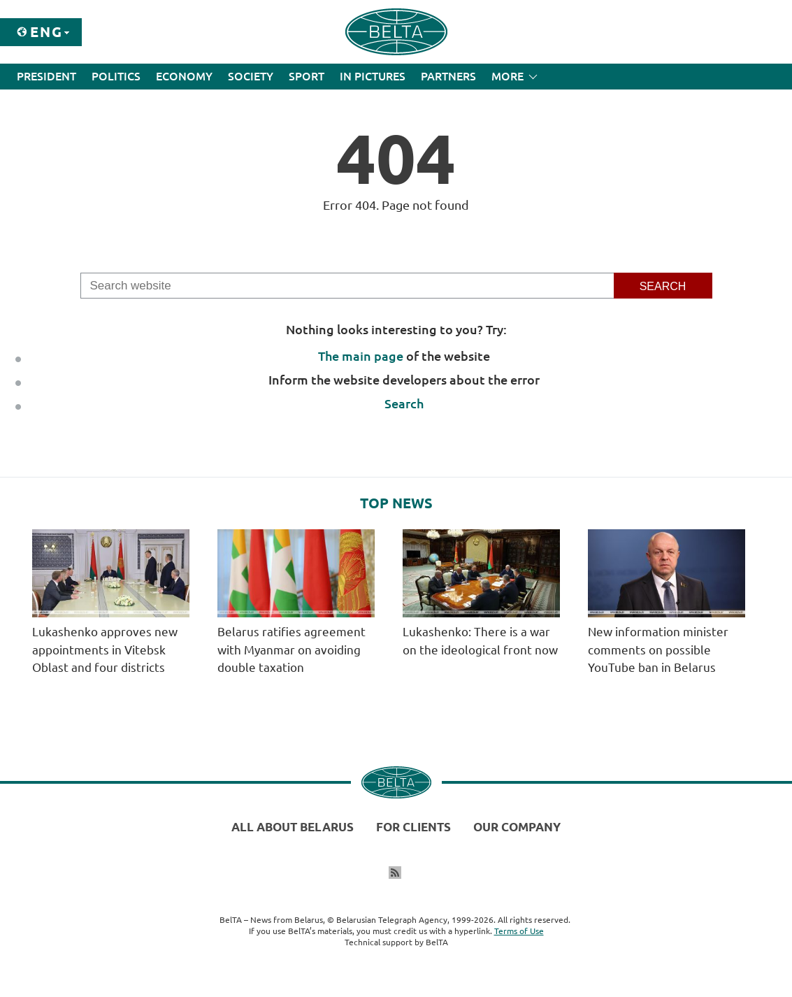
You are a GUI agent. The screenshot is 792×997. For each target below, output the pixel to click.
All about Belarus (292, 826)
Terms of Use (519, 930)
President (46, 76)
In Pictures (372, 76)
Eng (46, 32)
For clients (413, 826)
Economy (184, 76)
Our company (517, 826)
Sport (306, 76)
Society (250, 76)
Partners (448, 76)
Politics (116, 76)
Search (404, 403)
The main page (360, 356)
